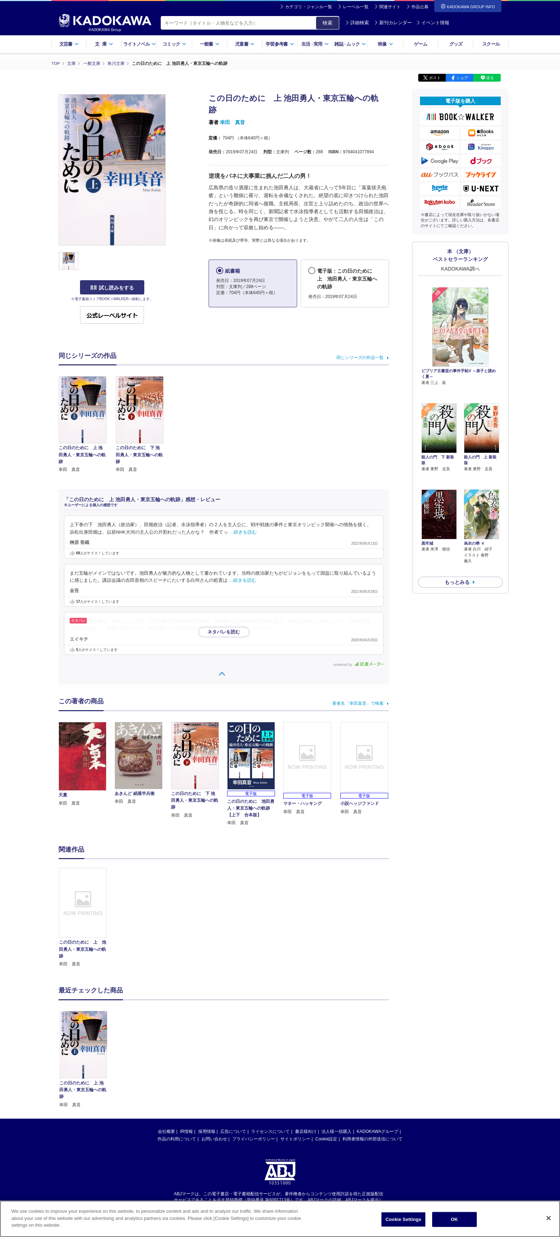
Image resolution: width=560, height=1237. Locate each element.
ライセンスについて (270, 1131)
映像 (385, 44)
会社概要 (166, 1131)
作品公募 (420, 6)
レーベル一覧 (356, 6)
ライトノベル (139, 44)
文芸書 (69, 44)
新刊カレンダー (393, 22)
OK (454, 1219)
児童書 (245, 44)
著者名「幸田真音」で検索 (358, 703)
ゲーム (420, 44)
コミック (174, 44)
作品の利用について (177, 1138)
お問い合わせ (214, 1138)
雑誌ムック (350, 44)
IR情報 (186, 1131)
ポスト (435, 78)
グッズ (455, 44)
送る (490, 78)
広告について (233, 1131)
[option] (87, 917)
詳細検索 (357, 22)
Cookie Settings (403, 1219)
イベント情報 (432, 22)
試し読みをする (112, 288)
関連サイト (390, 6)
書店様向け (305, 1131)
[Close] (548, 1218)
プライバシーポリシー (253, 1138)
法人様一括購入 (336, 1131)
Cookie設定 (326, 1138)
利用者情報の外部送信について (372, 1138)
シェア (462, 78)
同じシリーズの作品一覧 (360, 357)
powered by (359, 665)
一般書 (210, 44)
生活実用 (315, 44)
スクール (491, 44)
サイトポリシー (295, 1138)
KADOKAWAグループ (377, 1131)
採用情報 (206, 1131)
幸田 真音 (232, 122)
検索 (327, 23)
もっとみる (457, 545)
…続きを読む (243, 532)
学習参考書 (280, 44)
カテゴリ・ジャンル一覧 (308, 6)
